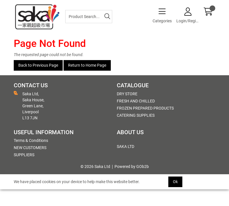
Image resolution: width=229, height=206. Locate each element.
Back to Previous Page (38, 65)
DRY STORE (127, 94)
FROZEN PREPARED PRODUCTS (145, 108)
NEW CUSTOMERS (30, 147)
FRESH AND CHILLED (136, 101)
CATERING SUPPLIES (136, 115)
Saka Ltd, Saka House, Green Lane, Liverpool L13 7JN (29, 105)
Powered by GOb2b (131, 166)
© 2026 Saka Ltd (95, 166)
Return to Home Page (87, 65)
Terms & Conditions (31, 140)
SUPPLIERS (24, 154)
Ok (175, 181)
